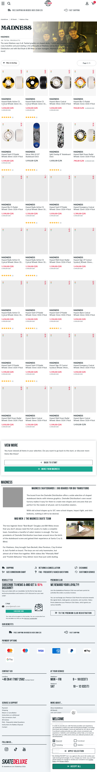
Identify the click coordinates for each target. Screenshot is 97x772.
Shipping (8, 568)
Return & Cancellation (9, 713)
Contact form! (29, 680)
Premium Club (56, 580)
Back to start (48, 462)
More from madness (48, 469)
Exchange (81, 568)
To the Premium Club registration (73, 613)
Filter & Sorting (9, 63)
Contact (4, 727)
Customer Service (85, 572)
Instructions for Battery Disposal (12, 725)
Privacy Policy (64, 761)
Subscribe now (19, 611)
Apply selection (74, 751)
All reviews (5, 720)
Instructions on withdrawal (10, 715)
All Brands (53, 710)
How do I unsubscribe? (30, 618)
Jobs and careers (55, 713)
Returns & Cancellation (47, 568)
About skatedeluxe (56, 708)
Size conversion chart (14, 572)
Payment (5, 708)
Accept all (74, 766)
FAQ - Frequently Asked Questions (51, 572)
